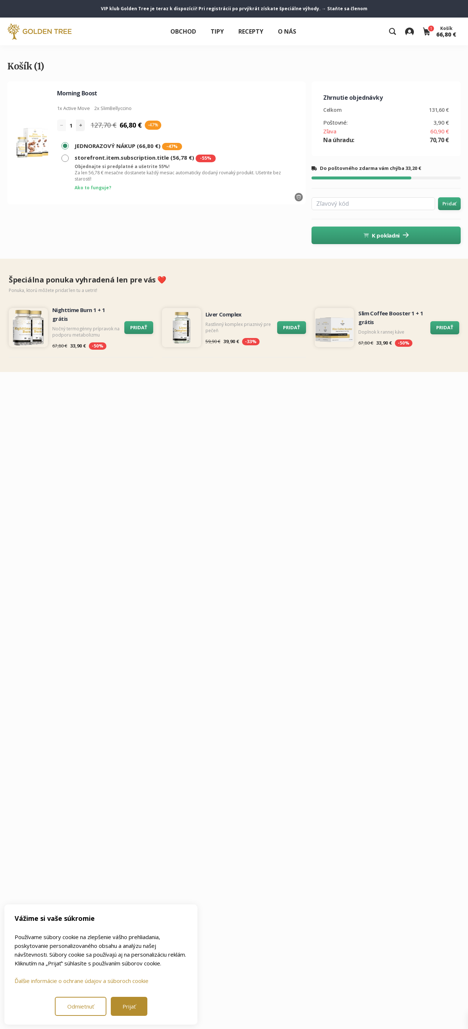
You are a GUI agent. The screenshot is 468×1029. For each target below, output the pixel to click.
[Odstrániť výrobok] (299, 197)
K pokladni (386, 235)
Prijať (129, 1006)
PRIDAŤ (138, 327)
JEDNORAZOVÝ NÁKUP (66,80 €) (128, 146)
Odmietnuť (80, 1006)
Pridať (449, 203)
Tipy (217, 31)
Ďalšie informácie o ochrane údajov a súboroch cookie (81, 980)
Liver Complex (223, 314)
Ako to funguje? (93, 188)
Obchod (183, 31)
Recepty (250, 31)
